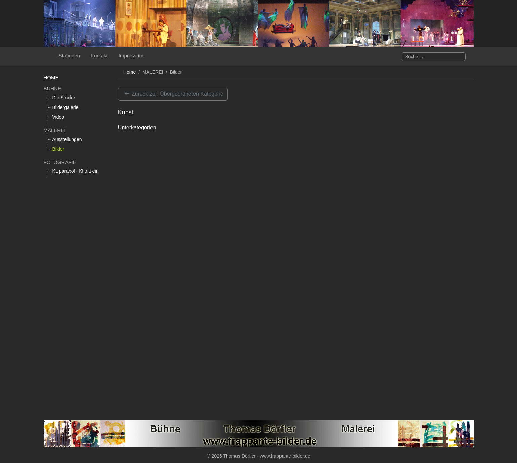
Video (58, 117)
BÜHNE (52, 88)
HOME (51, 77)
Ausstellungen (67, 139)
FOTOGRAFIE (60, 162)
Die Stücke (63, 97)
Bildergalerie (65, 107)
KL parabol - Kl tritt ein (75, 171)
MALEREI (55, 130)
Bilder (58, 149)
